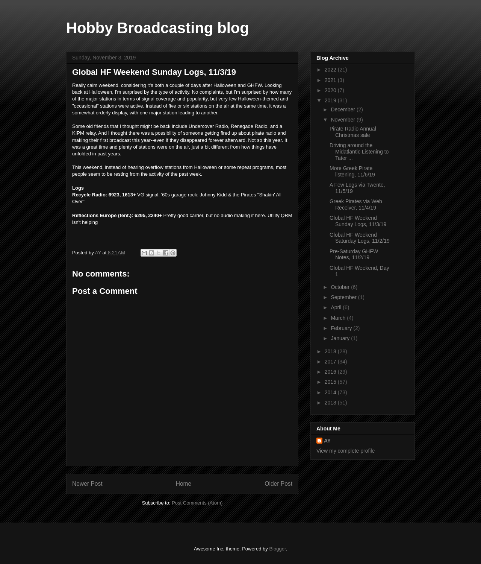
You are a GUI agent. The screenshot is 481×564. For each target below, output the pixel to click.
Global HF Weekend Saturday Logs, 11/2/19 (360, 238)
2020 (331, 90)
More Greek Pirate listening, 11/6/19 (352, 171)
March (339, 318)
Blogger (277, 549)
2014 (331, 392)
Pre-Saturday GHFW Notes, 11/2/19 (354, 254)
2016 (331, 372)
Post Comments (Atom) (197, 503)
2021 (331, 80)
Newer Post (87, 483)
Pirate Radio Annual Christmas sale (353, 132)
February (342, 328)
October (341, 287)
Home (184, 483)
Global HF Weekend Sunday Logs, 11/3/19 (358, 221)
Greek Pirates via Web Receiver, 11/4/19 (356, 204)
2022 (331, 70)
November (343, 120)
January (341, 338)
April (337, 307)
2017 (331, 362)
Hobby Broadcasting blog (157, 28)
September (344, 297)
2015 (331, 382)
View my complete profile (345, 451)
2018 (331, 351)
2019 (331, 100)
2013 (331, 403)
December (343, 109)
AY (327, 441)
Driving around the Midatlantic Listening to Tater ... (359, 151)
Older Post (278, 483)
